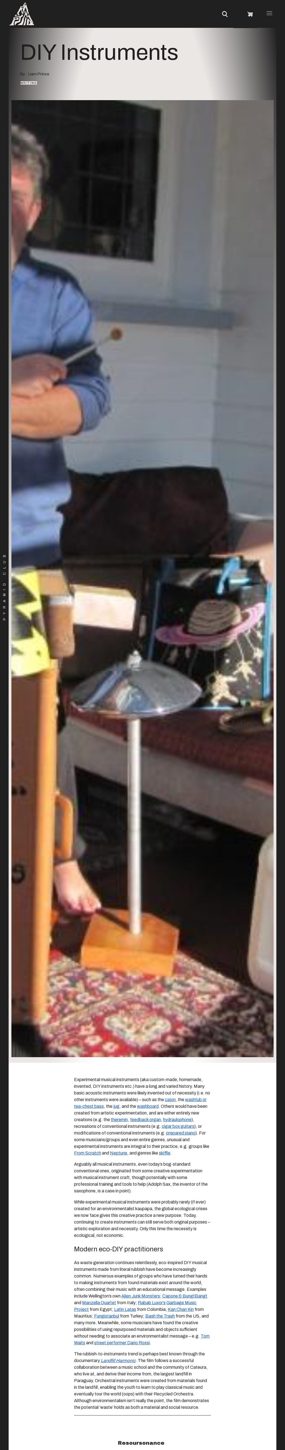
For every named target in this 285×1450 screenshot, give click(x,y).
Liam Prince (38, 74)
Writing (29, 83)
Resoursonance (141, 1443)
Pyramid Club (4, 585)
